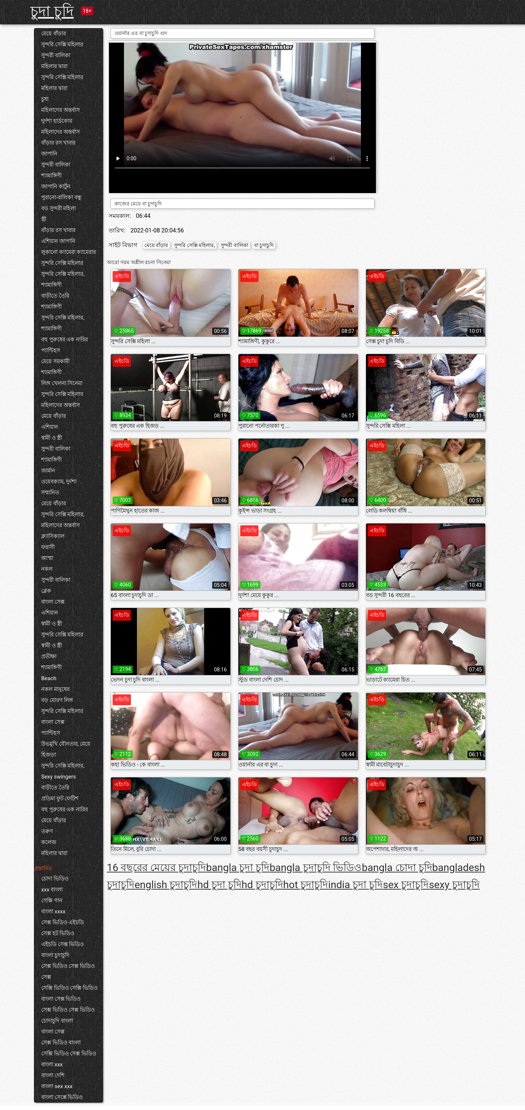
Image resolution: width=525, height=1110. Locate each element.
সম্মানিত (50, 492)
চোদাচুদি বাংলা (57, 1020)
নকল (46, 569)
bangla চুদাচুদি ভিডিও (315, 868)
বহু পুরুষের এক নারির (64, 339)
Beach (49, 678)
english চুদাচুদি (166, 885)
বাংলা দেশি (53, 1075)
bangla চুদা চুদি (237, 868)
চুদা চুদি (52, 11)
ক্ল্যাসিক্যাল (53, 536)
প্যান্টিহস (50, 350)
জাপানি (49, 153)
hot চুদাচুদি (305, 885)
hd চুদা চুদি (219, 885)
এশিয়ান (49, 427)
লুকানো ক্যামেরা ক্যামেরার (68, 252)
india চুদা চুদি (355, 885)
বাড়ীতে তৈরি (55, 296)
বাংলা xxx (52, 1064)
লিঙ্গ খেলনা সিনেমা (61, 383)
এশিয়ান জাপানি (58, 241)
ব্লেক (46, 591)
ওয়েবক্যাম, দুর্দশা (59, 481)
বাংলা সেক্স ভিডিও (61, 999)
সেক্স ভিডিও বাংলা (61, 1042)
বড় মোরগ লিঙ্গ (57, 700)
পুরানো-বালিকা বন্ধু (61, 197)
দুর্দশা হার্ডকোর (56, 121)
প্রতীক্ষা (49, 656)
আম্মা (47, 558)
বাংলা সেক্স (53, 602)
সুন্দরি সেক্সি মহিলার (62, 44)
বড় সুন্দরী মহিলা (58, 208)
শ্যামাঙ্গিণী (51, 175)
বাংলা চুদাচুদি (55, 955)
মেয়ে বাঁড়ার (53, 33)
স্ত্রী (43, 219)
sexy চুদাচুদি (454, 885)
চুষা (44, 99)
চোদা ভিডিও (55, 878)
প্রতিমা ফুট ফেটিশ (59, 798)
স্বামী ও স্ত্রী (51, 438)
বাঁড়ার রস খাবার (58, 143)
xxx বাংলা (52, 889)
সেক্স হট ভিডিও (57, 933)
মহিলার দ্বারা (54, 66)
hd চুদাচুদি (262, 885)
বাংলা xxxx (53, 911)
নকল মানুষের (55, 689)
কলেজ (48, 842)
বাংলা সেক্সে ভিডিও (62, 1097)
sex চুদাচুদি (406, 885)
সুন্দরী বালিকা (55, 55)
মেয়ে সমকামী (55, 361)
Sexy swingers (58, 776)
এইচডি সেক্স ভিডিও (62, 944)
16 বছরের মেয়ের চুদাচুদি (156, 868)
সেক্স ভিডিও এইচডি (62, 922)
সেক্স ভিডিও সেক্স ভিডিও (68, 1010)
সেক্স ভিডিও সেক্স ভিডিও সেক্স (68, 971)
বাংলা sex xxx (57, 1086)
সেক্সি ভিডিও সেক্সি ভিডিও (69, 988)
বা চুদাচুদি (263, 245)
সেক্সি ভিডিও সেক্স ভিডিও (68, 1053)
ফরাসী (48, 547)
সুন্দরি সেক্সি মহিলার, (62, 274)
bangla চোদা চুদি (397, 868)
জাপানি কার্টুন (55, 186)
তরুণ (47, 831)
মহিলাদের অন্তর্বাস (60, 110)
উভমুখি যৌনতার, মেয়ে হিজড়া (65, 749)
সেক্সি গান (51, 900)
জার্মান (48, 470)
